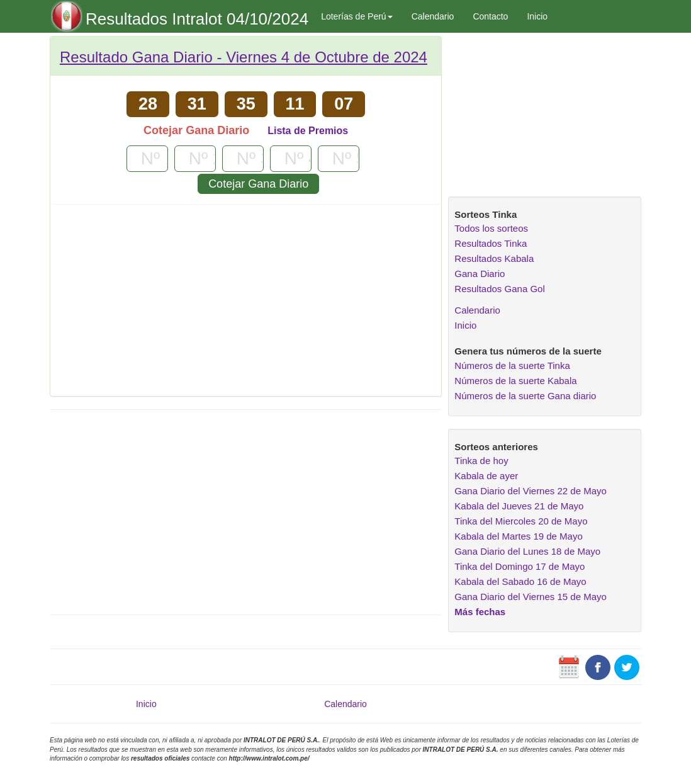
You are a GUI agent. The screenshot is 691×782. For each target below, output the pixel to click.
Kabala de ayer (486, 475)
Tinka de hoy (481, 460)
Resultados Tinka (490, 243)
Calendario (433, 16)
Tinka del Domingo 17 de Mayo (519, 566)
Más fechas (479, 611)
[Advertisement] (245, 305)
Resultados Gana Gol (499, 288)
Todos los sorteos (491, 228)
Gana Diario (479, 273)
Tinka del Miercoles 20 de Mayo (520, 521)
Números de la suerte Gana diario (525, 395)
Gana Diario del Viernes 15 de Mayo (530, 596)
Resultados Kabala (494, 258)
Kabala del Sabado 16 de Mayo (520, 581)
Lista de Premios (307, 130)
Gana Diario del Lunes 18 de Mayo (527, 551)
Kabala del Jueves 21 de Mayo (518, 506)
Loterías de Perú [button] (357, 16)
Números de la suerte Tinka (512, 365)
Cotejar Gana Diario (258, 184)
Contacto (490, 16)
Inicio (537, 16)
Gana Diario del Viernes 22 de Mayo (530, 490)
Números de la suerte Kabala (515, 380)
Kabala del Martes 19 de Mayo (518, 536)
